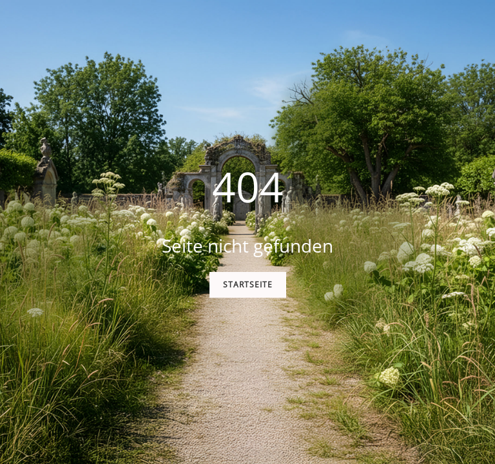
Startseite (248, 284)
